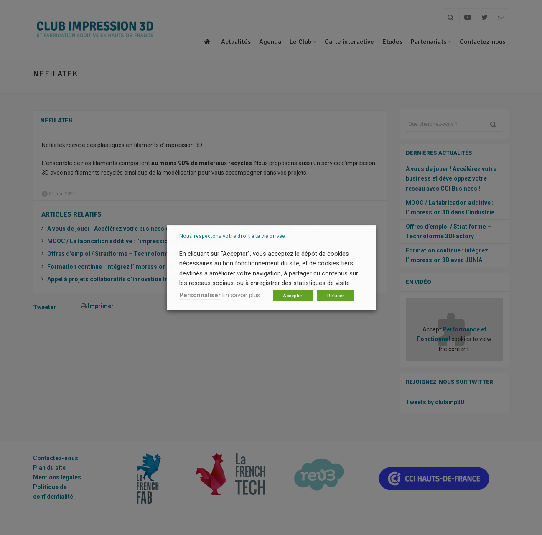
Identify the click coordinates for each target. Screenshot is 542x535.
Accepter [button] (292, 295)
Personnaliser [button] (200, 295)
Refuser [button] (335, 295)
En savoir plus (241, 295)
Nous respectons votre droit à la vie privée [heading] (232, 235)
